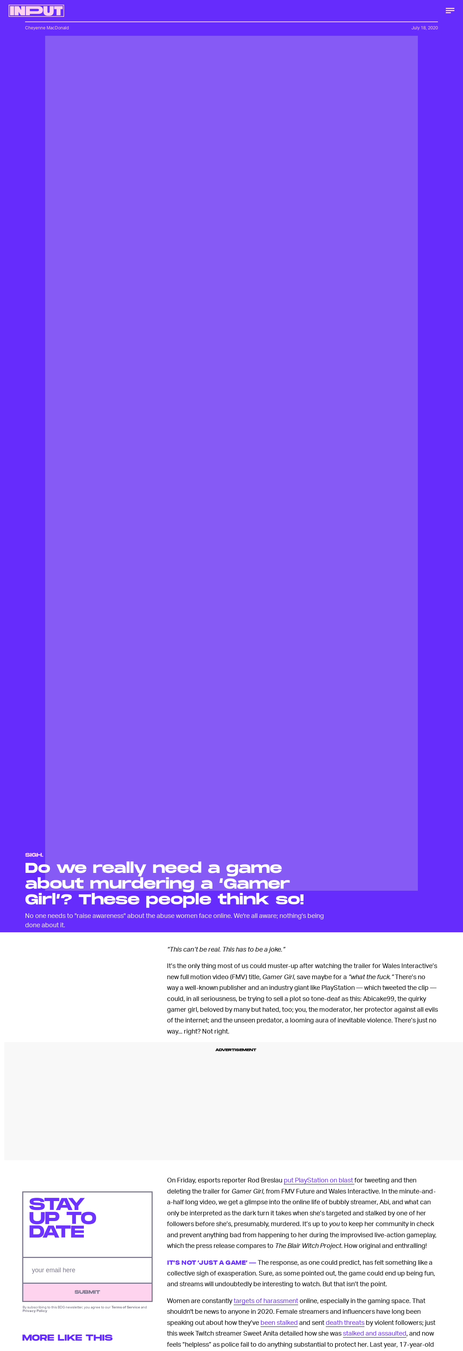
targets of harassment (266, 1300)
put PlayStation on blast (319, 1180)
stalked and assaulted (374, 1333)
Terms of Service (125, 1307)
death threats (345, 1322)
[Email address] (87, 1270)
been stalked (279, 1322)
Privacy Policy (35, 1311)
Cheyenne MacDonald (47, 27)
